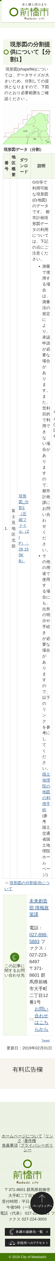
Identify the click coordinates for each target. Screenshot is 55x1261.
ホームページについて (22, 1136)
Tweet (46, 1040)
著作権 (30, 1140)
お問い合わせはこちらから (41, 1019)
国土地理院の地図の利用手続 (46, 792)
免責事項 (10, 1145)
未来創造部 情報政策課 (39, 907)
